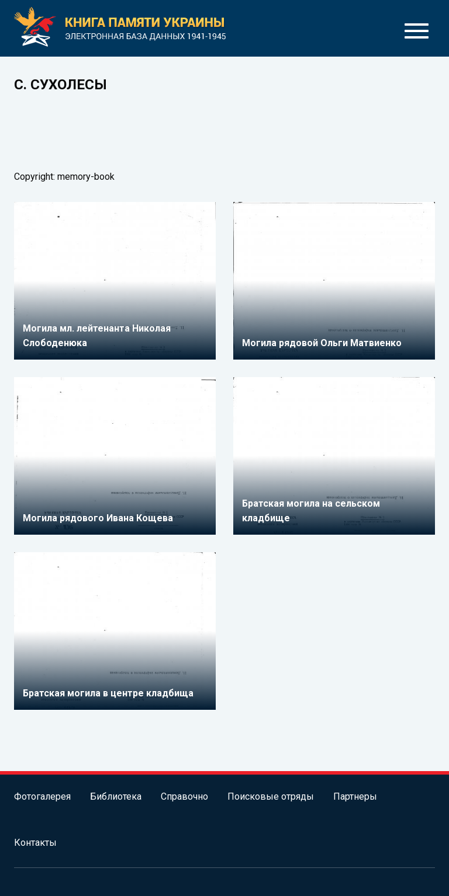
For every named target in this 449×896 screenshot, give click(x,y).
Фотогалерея (42, 796)
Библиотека (115, 796)
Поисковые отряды (270, 796)
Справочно (184, 796)
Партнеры (355, 796)
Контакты (35, 842)
